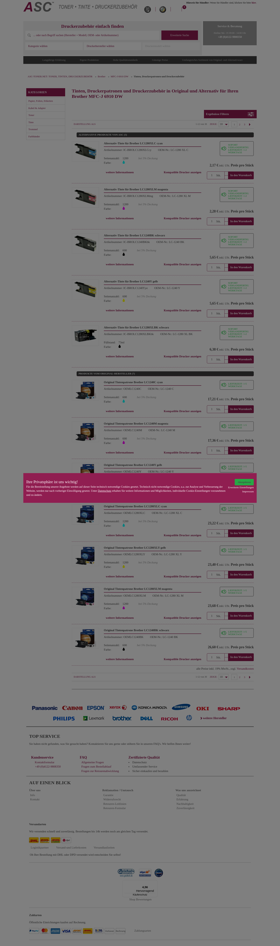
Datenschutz (104, 490)
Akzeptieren (244, 482)
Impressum (248, 491)
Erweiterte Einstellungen (241, 487)
